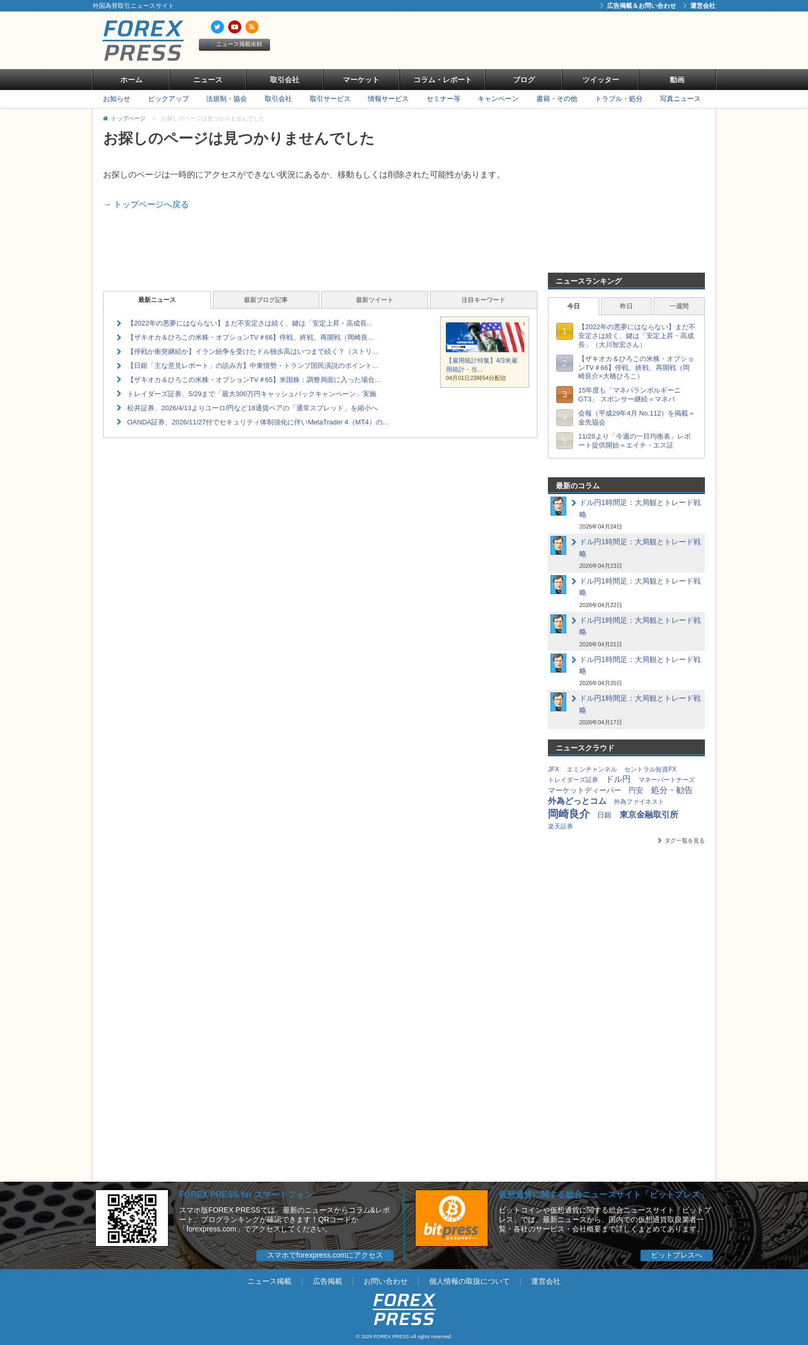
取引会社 (284, 79)
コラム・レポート (442, 79)
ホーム (131, 79)
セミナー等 (444, 99)
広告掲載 (327, 1281)
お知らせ (116, 99)
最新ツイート (375, 300)
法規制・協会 (226, 99)
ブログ (524, 79)
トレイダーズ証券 (573, 779)
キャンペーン (498, 99)
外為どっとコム (577, 801)
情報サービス (388, 99)
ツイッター (600, 79)
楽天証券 (560, 826)
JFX (553, 769)
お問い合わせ (386, 1281)
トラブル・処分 (619, 99)
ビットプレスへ (676, 1255)
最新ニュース (157, 300)
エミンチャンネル (592, 769)
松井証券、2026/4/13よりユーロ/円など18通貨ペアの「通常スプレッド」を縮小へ (252, 408)
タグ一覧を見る (681, 840)
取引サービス (330, 99)
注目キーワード (484, 300)
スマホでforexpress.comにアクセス (325, 1255)
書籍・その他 (556, 99)
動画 (677, 79)
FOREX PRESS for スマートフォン (246, 1194)
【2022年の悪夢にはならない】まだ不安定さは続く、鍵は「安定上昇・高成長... (250, 323)
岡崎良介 (569, 814)
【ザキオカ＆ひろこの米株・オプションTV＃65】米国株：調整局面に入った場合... (253, 380)
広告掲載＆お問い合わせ (638, 5)
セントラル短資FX (650, 769)
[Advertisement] (524, 40)
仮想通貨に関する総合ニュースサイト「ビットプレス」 (603, 1194)
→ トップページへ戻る (146, 204)
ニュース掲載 (269, 1281)
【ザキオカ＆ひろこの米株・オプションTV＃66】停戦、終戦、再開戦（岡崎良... (250, 337)
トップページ (128, 118)
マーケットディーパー (584, 790)
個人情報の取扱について (469, 1281)
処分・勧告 (672, 790)
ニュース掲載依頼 (234, 44)
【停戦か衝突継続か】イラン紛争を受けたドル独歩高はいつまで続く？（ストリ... (252, 351)
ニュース (207, 79)
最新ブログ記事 (266, 300)
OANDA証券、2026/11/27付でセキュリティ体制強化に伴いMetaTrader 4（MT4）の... (257, 422)
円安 (636, 790)
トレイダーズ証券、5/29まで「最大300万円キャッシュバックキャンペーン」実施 (251, 394)
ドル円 (618, 779)
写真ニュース (680, 99)
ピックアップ (168, 99)
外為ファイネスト (639, 801)
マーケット (361, 79)
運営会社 (699, 5)
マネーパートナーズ (666, 779)
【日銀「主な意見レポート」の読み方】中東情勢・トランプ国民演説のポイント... (252, 365)
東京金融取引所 (649, 814)
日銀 (604, 815)
